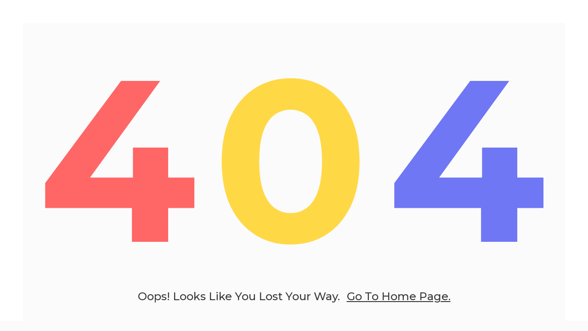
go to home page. (399, 296)
